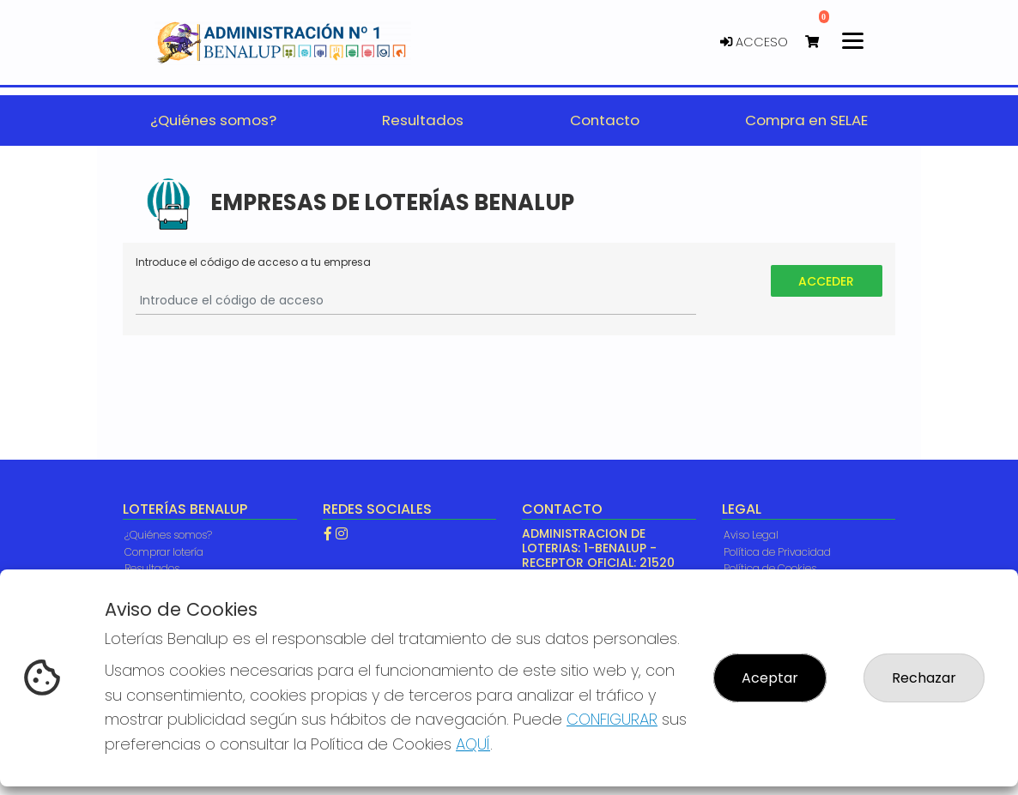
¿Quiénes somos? (168, 534)
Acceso (754, 42)
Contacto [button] (604, 120)
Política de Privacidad (777, 552)
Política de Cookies (770, 568)
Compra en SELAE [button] (806, 120)
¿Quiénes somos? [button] (213, 120)
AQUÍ (473, 744)
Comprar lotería (163, 552)
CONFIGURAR (612, 719)
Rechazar (924, 678)
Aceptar (770, 678)
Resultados (151, 568)
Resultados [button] (423, 120)
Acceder (827, 281)
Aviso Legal (751, 534)
